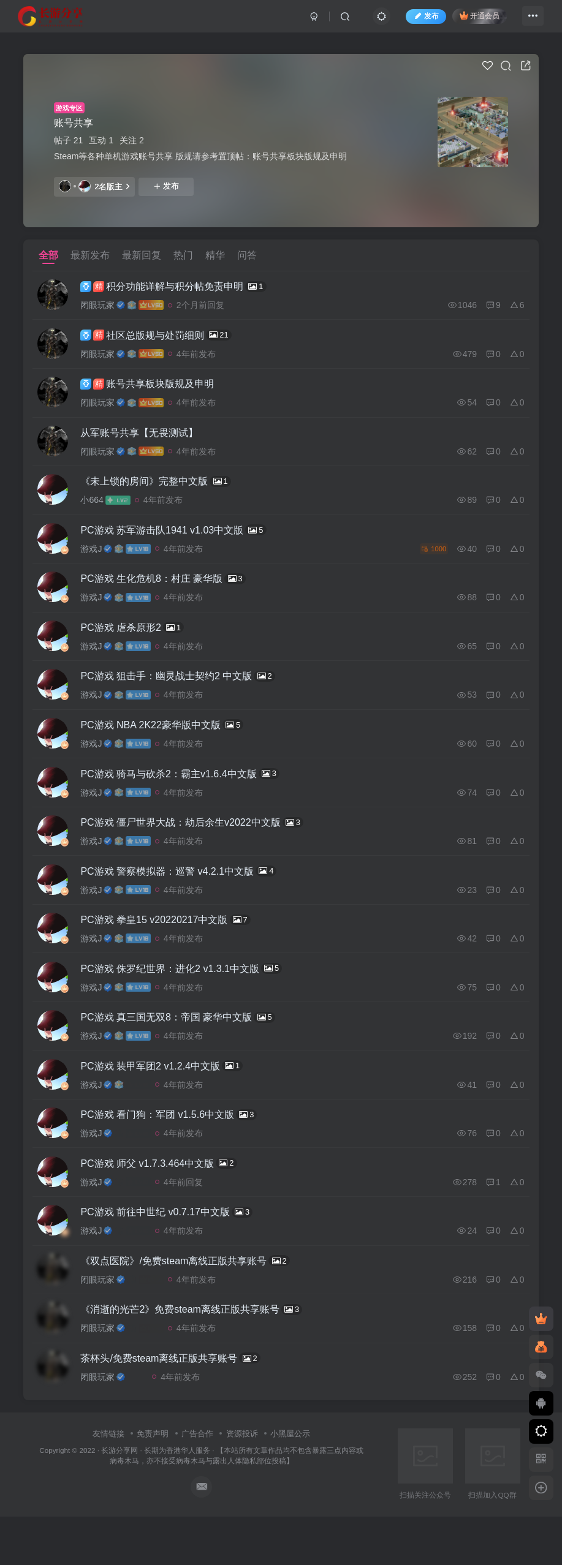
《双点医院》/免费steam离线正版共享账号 (192, 1304)
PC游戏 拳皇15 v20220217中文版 (172, 948)
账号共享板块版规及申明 (154, 389)
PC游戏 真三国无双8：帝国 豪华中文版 (185, 1049)
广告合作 (197, 1482)
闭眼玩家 (105, 306)
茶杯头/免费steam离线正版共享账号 (177, 1405)
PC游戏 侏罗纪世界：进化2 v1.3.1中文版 (188, 999)
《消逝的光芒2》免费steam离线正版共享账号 (198, 1354)
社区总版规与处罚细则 (163, 338)
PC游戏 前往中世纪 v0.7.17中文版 (174, 1253)
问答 (247, 255)
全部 (48, 255)
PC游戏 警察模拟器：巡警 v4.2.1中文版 (186, 897)
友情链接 (108, 1482)
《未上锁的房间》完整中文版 (163, 490)
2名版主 (94, 186)
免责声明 (153, 1482)
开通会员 (473, 20)
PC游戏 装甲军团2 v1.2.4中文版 (169, 1100)
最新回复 (141, 255)
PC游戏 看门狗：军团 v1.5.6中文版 (176, 1151)
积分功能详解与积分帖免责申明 (180, 287)
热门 (183, 255)
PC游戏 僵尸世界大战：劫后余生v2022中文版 (199, 846)
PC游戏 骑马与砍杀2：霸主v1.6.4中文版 (187, 795)
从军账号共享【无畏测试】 (146, 440)
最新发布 (90, 255)
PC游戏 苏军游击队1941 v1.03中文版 (180, 541)
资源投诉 (242, 1482)
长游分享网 (119, 1499)
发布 (166, 186)
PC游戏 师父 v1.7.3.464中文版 (166, 1202)
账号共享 (73, 123)
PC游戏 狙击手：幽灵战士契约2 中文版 (185, 694)
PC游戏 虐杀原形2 (139, 643)
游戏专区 (69, 107)
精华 (215, 255)
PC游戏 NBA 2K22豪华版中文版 (169, 744)
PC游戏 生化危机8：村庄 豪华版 (170, 592)
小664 (99, 510)
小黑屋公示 (290, 1482)
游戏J (98, 560)
